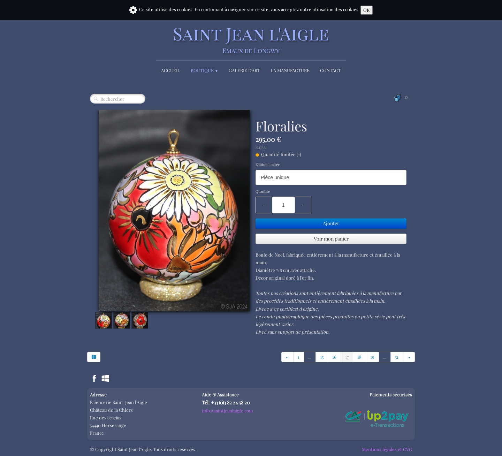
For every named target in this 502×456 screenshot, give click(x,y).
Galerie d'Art (244, 70)
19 (372, 357)
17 (347, 357)
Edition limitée (268, 164)
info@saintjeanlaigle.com (227, 410)
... (309, 357)
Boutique (205, 70)
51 (396, 357)
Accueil (170, 70)
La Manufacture (290, 70)
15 (322, 357)
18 (359, 357)
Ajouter (331, 223)
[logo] (251, 39)
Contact (330, 70)
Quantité (263, 191)
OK (366, 10)
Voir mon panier (331, 238)
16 (334, 357)
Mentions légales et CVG (387, 449)
